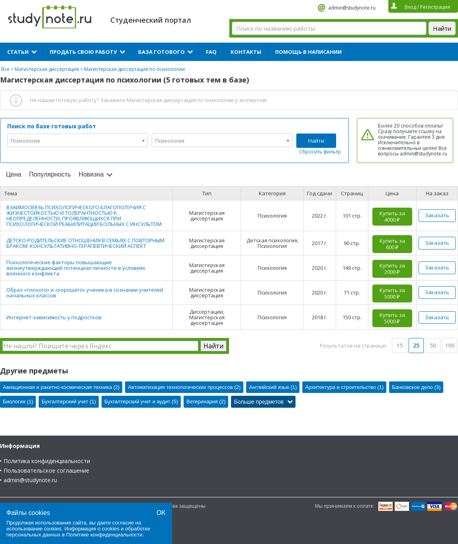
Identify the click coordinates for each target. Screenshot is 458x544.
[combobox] (77, 140)
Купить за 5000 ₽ (392, 293)
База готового (161, 51)
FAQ (211, 51)
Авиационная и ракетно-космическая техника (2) (61, 387)
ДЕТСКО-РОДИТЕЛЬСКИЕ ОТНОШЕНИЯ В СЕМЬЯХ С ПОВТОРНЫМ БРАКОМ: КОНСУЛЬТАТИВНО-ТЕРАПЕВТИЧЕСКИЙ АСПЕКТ (85, 243)
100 (449, 345)
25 (416, 345)
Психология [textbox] (25, 140)
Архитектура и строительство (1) (344, 387)
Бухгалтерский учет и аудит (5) (141, 402)
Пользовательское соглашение (46, 470)
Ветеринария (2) (205, 402)
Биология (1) (18, 402)
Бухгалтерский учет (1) (68, 402)
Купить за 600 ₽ (392, 244)
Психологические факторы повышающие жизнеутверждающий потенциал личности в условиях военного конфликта (75, 268)
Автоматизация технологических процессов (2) (184, 387)
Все (5, 69)
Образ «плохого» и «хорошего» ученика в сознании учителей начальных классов (84, 292)
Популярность (50, 174)
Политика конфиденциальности (47, 461)
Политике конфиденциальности (104, 535)
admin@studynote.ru (352, 7)
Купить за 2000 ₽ (392, 268)
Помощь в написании (308, 51)
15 (399, 345)
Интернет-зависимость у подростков (54, 317)
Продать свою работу (83, 51)
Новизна (91, 174)
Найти (316, 140)
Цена (13, 174)
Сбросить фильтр (320, 151)
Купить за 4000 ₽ (392, 216)
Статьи (18, 51)
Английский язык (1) (273, 387)
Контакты (246, 51)
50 (433, 345)
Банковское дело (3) (416, 387)
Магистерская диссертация (47, 69)
